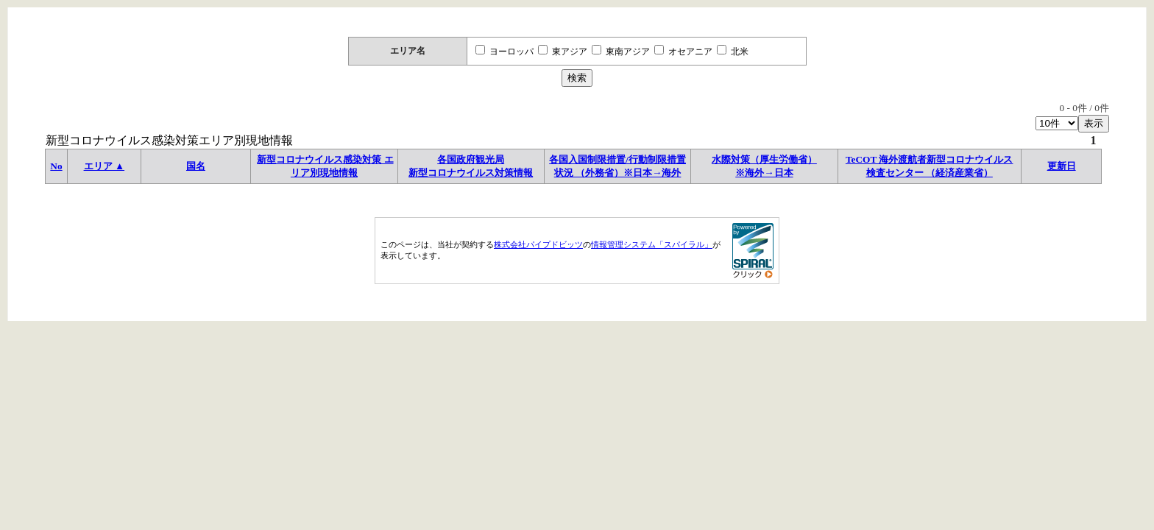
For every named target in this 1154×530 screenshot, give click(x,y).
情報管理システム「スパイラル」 (651, 244)
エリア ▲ (104, 166)
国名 (195, 166)
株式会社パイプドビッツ (538, 244)
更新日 (1061, 166)
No (56, 166)
